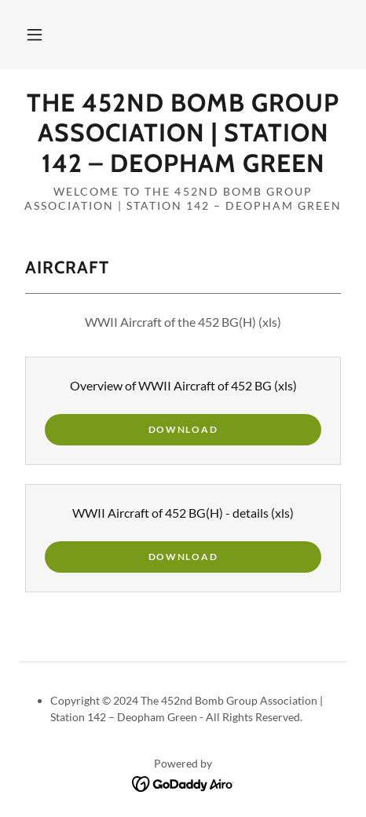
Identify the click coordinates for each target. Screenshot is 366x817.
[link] (183, 133)
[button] (34, 34)
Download (183, 429)
